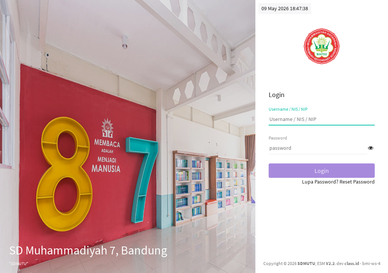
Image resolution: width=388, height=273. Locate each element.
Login (321, 170)
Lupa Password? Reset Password (338, 181)
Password (278, 138)
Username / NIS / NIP (288, 109)
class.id (351, 263)
